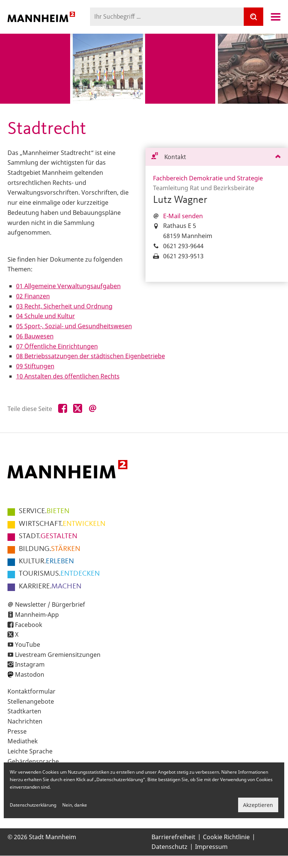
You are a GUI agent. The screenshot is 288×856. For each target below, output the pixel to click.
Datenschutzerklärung (33, 805)
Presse (17, 731)
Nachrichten (25, 721)
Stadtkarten (24, 711)
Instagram (30, 664)
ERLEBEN (46, 561)
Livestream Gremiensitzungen (57, 655)
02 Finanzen (33, 296)
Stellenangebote (31, 701)
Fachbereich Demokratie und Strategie (208, 178)
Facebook (28, 625)
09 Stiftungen (35, 366)
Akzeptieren (258, 804)
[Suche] (253, 16)
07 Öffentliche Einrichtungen (57, 346)
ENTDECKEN (59, 574)
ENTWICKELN (62, 524)
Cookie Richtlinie (226, 837)
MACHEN (50, 586)
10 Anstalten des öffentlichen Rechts (68, 376)
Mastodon (29, 674)
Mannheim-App (37, 614)
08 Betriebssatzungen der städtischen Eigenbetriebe (90, 356)
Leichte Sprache (30, 751)
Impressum (211, 847)
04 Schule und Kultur (45, 316)
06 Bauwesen (35, 336)
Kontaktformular (32, 691)
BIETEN (44, 511)
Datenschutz (170, 847)
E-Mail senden (183, 216)
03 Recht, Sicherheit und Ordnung (64, 306)
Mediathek (23, 741)
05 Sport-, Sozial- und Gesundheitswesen (74, 326)
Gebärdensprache (33, 761)
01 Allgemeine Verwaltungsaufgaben (68, 286)
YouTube (27, 644)
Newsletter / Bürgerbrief (50, 604)
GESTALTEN (48, 536)
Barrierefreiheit (173, 837)
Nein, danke (74, 805)
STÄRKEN (49, 549)
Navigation (275, 17)
